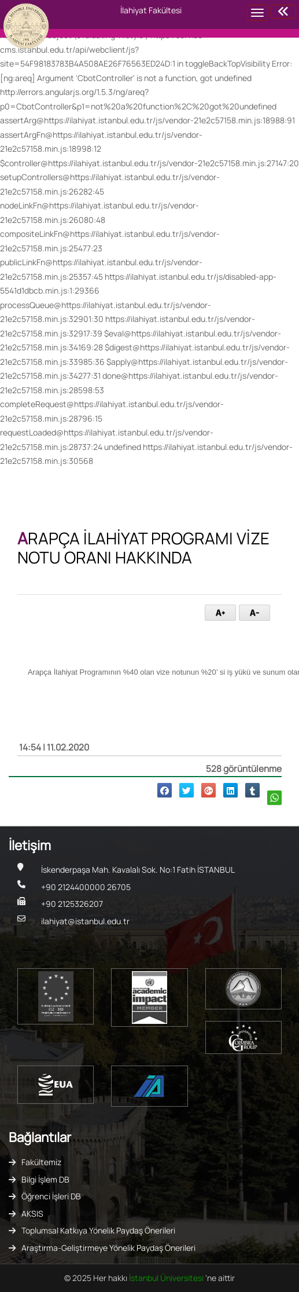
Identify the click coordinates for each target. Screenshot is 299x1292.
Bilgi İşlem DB (45, 1179)
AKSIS (32, 1213)
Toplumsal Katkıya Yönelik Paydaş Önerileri (98, 1230)
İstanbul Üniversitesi (167, 1277)
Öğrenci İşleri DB (51, 1196)
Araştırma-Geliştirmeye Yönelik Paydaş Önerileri (108, 1247)
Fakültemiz (41, 1161)
